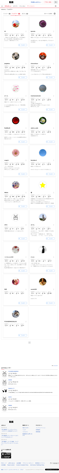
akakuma (3, 9)
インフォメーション (41, 427)
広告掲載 (3, 465)
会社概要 (19, 463)
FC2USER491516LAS (10, 321)
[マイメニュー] (56, 6)
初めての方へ (26, 427)
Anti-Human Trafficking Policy (37, 465)
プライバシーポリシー (28, 463)
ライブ (6, 469)
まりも (32, 224)
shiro (5, 224)
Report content (10, 465)
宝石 (6, 289)
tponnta (33, 31)
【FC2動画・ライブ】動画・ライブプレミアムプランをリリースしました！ (9, 443)
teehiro (10, 397)
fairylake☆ (34, 160)
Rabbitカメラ (11, 388)
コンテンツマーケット (13, 469)
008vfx (6, 192)
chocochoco (34, 63)
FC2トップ (3, 463)
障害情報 (38, 431)
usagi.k (7, 160)
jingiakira (7, 63)
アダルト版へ (48, 2)
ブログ (21, 469)
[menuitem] (56, 2)
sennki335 (34, 289)
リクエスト (25, 431)
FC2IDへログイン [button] (36, 2)
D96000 (10, 405)
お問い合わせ (11, 463)
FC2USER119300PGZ (13, 371)
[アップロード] (2, 6)
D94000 (10, 379)
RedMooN (7, 128)
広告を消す (56, 365)
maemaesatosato (36, 96)
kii (5, 31)
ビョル (32, 257)
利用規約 (38, 429)
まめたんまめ (34, 128)
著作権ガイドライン (40, 463)
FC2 (5, 2)
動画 (2, 469)
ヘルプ (24, 429)
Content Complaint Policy (22, 465)
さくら (6, 96)
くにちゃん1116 (8, 257)
